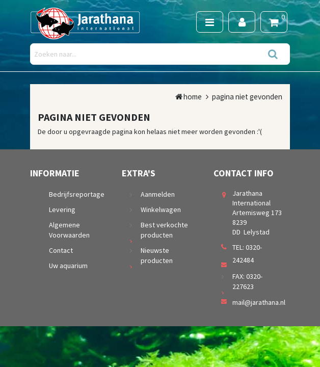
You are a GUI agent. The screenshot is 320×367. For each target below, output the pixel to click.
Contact (61, 250)
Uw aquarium (68, 265)
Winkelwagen (161, 209)
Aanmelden (158, 194)
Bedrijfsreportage (76, 194)
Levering (62, 209)
